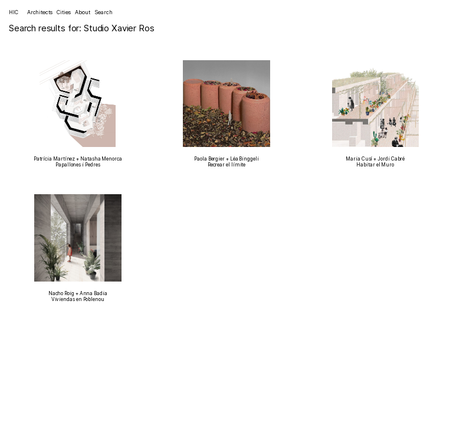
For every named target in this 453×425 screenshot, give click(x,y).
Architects (39, 12)
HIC (13, 12)
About (82, 12)
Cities (63, 12)
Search (103, 12)
